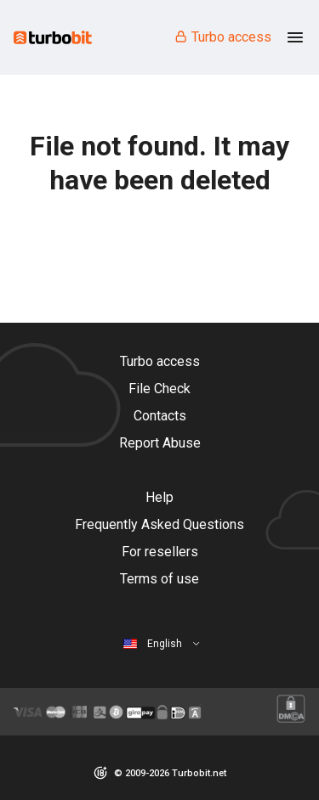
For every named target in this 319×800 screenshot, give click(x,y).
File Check (159, 388)
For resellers (160, 552)
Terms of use (159, 579)
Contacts (160, 416)
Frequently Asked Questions (159, 524)
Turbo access (222, 37)
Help (159, 497)
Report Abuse (160, 443)
